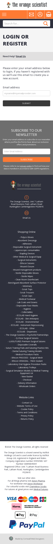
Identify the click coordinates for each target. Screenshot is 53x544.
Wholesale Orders (27, 386)
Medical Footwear (27, 299)
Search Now (46, 23)
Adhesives (27, 243)
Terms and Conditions (27, 412)
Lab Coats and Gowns (27, 302)
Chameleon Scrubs (37, 486)
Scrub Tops (27, 289)
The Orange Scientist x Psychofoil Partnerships (27, 335)
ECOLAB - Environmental (27, 321)
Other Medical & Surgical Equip (27, 256)
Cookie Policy (27, 409)
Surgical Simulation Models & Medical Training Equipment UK (27, 372)
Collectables (27, 312)
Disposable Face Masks (27, 305)
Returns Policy (27, 419)
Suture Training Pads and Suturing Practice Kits (27, 348)
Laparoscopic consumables (27, 250)
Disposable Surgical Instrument (27, 247)
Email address (11, 87)
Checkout (27, 379)
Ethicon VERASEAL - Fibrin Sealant (27, 361)
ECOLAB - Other (27, 328)
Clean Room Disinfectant (27, 279)
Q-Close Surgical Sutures (27, 338)
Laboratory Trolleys (27, 367)
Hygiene (27, 308)
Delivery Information (27, 383)
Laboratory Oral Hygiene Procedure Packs (27, 364)
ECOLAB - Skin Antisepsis (27, 318)
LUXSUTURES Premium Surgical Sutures (27, 341)
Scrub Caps (27, 295)
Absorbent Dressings (27, 240)
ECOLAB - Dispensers (27, 331)
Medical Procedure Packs (27, 354)
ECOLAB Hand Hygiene (27, 315)
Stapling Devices (27, 253)
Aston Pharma (38, 480)
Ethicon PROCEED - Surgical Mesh (27, 357)
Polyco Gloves (27, 237)
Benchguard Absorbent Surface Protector (27, 282)
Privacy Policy (27, 415)
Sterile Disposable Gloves (27, 273)
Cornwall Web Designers (33, 538)
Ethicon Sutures (27, 263)
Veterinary (27, 286)
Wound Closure (27, 266)
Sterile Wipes (27, 276)
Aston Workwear (35, 483)
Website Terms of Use (27, 406)
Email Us (21, 56)
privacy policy (26, 166)
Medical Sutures (40, 489)
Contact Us (27, 402)
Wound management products (27, 269)
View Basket (27, 376)
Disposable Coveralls (27, 344)
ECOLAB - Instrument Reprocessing (27, 325)
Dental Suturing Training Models (27, 351)
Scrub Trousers (27, 292)
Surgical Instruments (27, 260)
